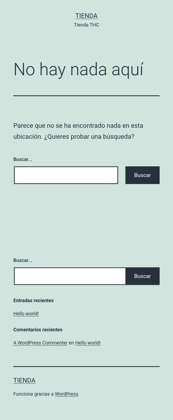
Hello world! (26, 313)
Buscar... (22, 159)
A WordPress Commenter (40, 343)
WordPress (66, 394)
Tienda (86, 16)
